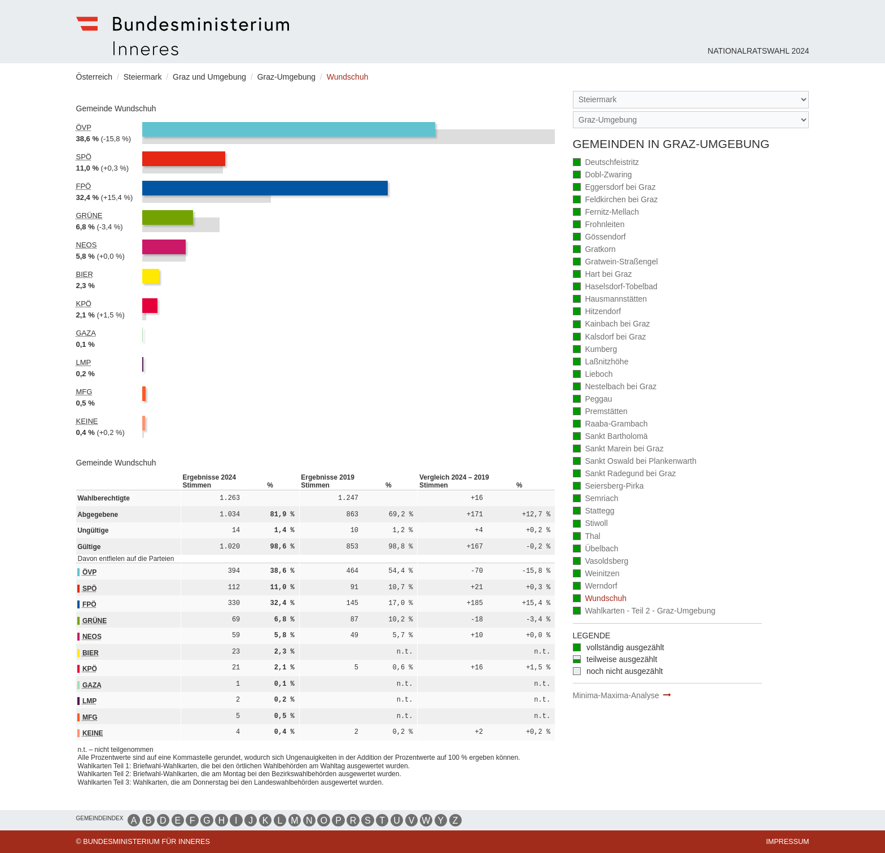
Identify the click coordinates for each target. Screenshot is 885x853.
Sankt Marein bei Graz (618, 449)
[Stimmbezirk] (691, 120)
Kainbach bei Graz (611, 324)
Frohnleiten (599, 225)
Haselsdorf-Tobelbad (615, 287)
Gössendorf (599, 237)
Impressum (787, 842)
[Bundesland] (691, 99)
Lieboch (593, 374)
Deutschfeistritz (606, 163)
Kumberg (595, 350)
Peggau (592, 399)
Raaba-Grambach (610, 424)
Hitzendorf (597, 312)
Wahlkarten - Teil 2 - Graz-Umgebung (644, 611)
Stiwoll (590, 524)
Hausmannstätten (610, 299)
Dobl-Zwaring (602, 175)
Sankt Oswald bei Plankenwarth (635, 461)
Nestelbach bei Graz (615, 387)
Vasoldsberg (601, 561)
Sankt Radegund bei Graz (624, 474)
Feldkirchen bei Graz (615, 200)
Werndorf (595, 586)
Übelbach (596, 549)
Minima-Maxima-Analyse (616, 695)
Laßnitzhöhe (601, 362)
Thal (587, 537)
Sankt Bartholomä (610, 437)
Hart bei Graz (602, 274)
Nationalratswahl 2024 (758, 50)
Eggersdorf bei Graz (614, 187)
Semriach (596, 499)
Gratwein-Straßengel (615, 262)
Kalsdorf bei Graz (609, 337)
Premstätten (600, 412)
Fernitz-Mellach (606, 212)
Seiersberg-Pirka (608, 486)
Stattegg (594, 511)
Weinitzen (596, 574)
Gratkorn (594, 250)
